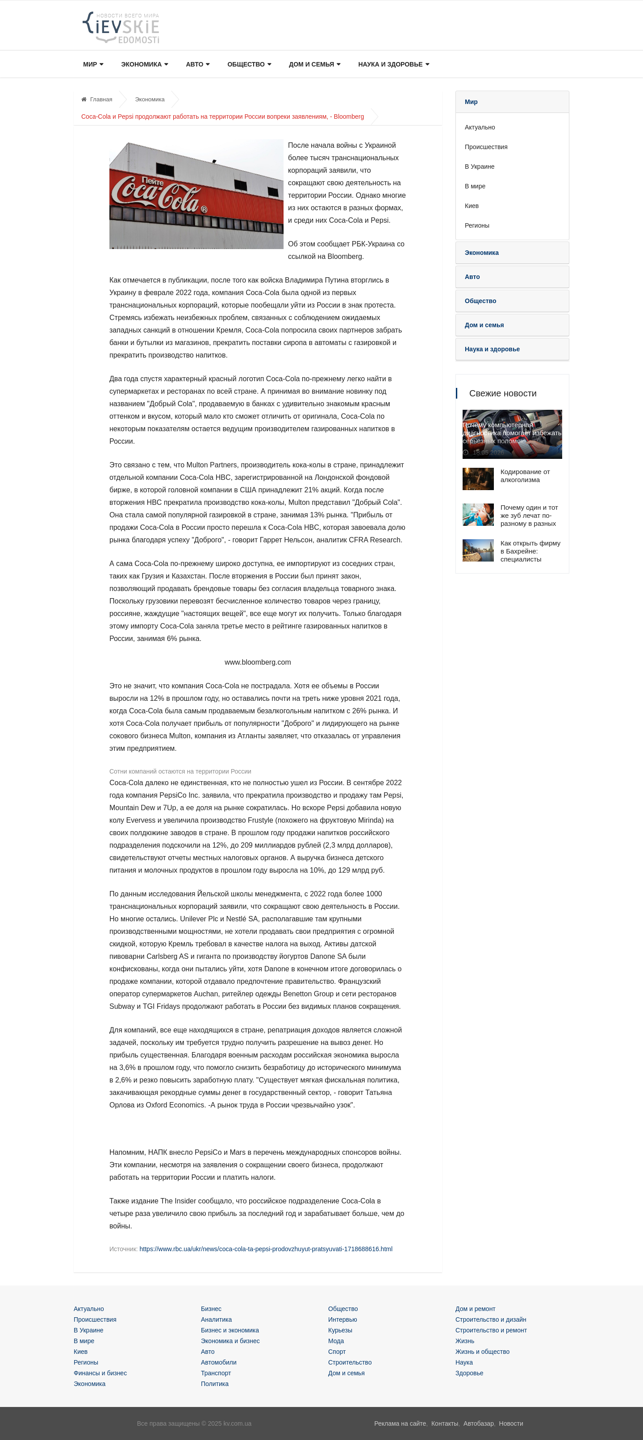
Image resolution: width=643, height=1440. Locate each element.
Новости (511, 1423)
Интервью (342, 1319)
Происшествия (486, 146)
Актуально (480, 127)
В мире (475, 186)
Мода (336, 1340)
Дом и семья (313, 64)
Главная (96, 99)
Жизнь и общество (482, 1351)
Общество (249, 64)
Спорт (337, 1351)
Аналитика (216, 1319)
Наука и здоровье (392, 64)
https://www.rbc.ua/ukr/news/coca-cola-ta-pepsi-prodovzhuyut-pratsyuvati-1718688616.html (266, 1249)
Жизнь (464, 1340)
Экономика (144, 64)
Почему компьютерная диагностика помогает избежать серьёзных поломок (512, 433)
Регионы (477, 225)
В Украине (480, 166)
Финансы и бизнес (100, 1373)
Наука (464, 1362)
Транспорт (216, 1373)
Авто (197, 64)
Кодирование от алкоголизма (525, 475)
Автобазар (478, 1423)
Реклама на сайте (400, 1423)
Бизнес (211, 1308)
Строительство (350, 1362)
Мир (93, 64)
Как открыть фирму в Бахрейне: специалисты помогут (530, 555)
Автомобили (219, 1362)
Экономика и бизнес (230, 1340)
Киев (472, 205)
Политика (215, 1383)
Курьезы (340, 1330)
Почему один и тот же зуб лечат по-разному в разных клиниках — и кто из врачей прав (529, 523)
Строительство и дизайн (490, 1319)
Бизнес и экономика (230, 1330)
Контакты (444, 1423)
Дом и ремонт (475, 1308)
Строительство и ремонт (491, 1330)
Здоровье (469, 1373)
